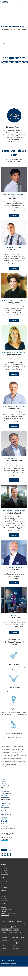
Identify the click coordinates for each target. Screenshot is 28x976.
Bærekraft (4, 926)
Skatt (3, 945)
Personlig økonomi (5, 940)
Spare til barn (16, 945)
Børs (10, 926)
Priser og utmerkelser (6, 943)
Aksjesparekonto (20, 921)
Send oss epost (4, 842)
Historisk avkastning (5, 795)
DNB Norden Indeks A (5, 916)
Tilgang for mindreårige (6, 809)
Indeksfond (3, 783)
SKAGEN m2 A (3, 885)
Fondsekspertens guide (6, 929)
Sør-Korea (4, 948)
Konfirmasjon (9, 934)
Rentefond (3, 781)
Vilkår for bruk (13, 963)
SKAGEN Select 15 (4, 874)
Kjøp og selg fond (5, 805)
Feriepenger (22, 926)
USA (9, 948)
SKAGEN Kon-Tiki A (4, 881)
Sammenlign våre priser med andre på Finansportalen (12, 812)
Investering (4, 932)
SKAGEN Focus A (4, 883)
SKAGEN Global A (4, 880)
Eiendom (15, 926)
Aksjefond (3, 779)
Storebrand (3, 894)
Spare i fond (9, 945)
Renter (14, 943)
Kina (3, 934)
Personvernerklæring (5, 963)
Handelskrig (16, 929)
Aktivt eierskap (14, 924)
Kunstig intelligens (18, 934)
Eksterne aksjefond (5, 785)
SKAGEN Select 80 (4, 868)
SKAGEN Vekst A (4, 887)
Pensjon (22, 937)
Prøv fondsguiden (5, 791)
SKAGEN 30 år (21, 943)
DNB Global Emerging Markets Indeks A (8, 913)
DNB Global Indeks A (5, 915)
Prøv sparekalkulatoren (6, 793)
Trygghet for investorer (6, 814)
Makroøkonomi (5, 937)
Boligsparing (22, 924)
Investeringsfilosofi (13, 932)
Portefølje (14, 940)
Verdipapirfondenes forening (7, 810)
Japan (21, 932)
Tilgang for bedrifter (5, 807)
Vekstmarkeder (16, 948)
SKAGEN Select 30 (4, 872)
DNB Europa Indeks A (5, 911)
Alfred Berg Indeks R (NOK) (6, 909)
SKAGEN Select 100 (4, 866)
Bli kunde (4, 850)
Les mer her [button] (14, 215)
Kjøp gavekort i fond (5, 803)
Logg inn (11, 850)
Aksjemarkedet (11, 921)
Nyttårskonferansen (14, 937)
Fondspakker (4, 777)
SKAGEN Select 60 (4, 870)
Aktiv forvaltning (5, 924)
